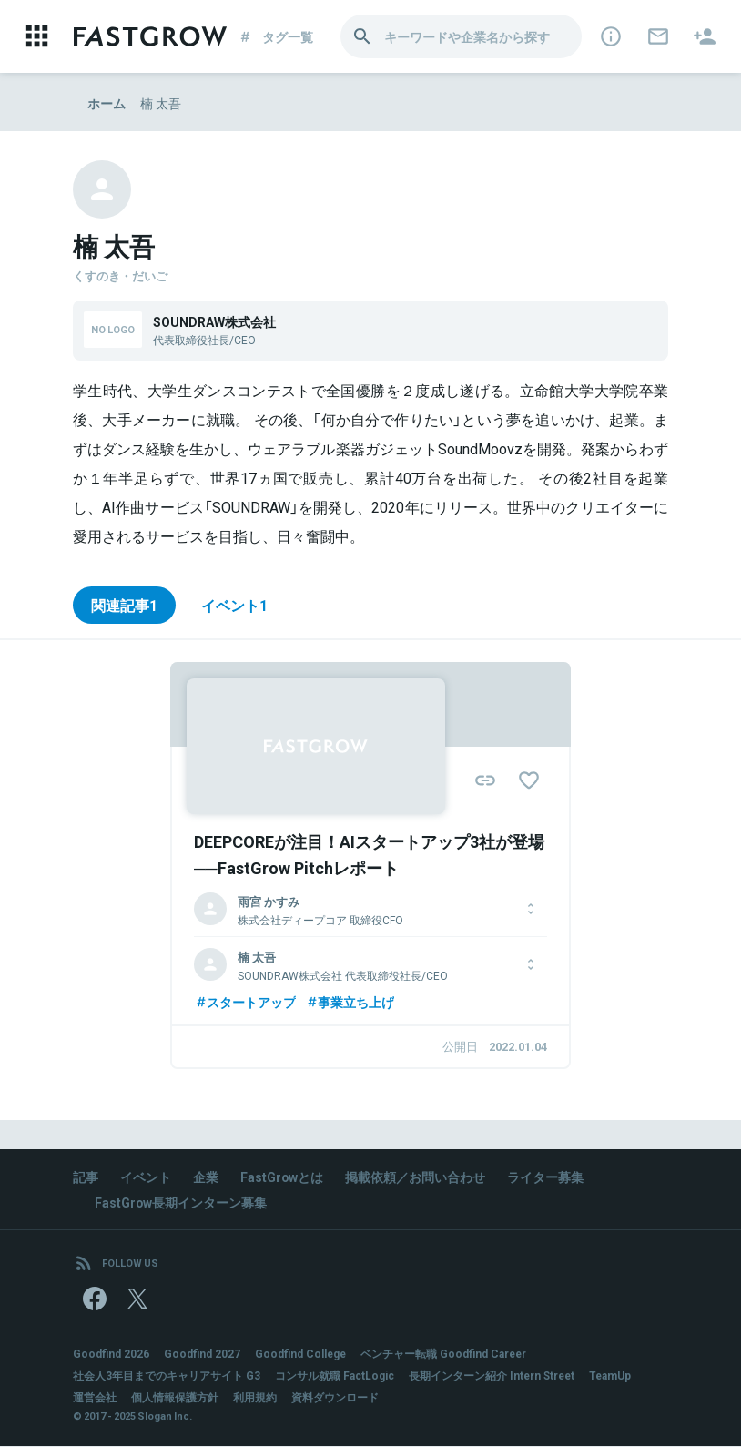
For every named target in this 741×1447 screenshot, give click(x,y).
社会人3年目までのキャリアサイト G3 (166, 1376)
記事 (85, 1176)
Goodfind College (301, 1354)
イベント (145, 1176)
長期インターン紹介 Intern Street (493, 1376)
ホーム (106, 103)
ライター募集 (546, 1176)
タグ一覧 (280, 36)
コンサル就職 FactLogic (334, 1376)
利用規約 (255, 1398)
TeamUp (614, 1376)
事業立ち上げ (349, 1002)
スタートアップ (245, 1002)
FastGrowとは (282, 1176)
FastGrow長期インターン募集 (181, 1202)
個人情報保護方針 (174, 1398)
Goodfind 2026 (111, 1354)
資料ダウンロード (335, 1398)
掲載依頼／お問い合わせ (416, 1176)
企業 (205, 1176)
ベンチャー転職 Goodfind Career (446, 1354)
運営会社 (95, 1398)
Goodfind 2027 (202, 1354)
